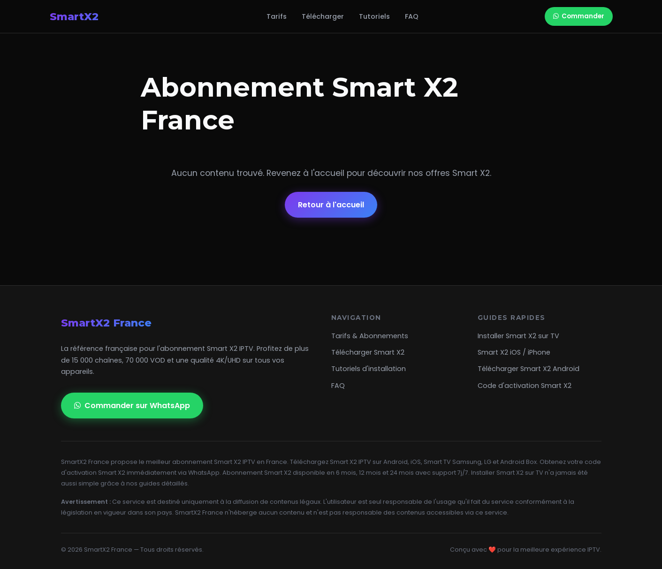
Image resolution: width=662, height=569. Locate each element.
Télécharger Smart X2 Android (528, 368)
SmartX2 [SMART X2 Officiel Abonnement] (95, 16)
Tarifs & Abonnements (369, 336)
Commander (578, 16)
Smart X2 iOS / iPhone (514, 352)
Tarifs (276, 16)
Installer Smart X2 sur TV (518, 336)
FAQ (412, 16)
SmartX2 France (106, 322)
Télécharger (323, 16)
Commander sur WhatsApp (132, 405)
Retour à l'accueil (331, 204)
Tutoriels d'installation (368, 368)
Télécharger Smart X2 (367, 352)
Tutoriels (374, 16)
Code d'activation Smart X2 (524, 385)
